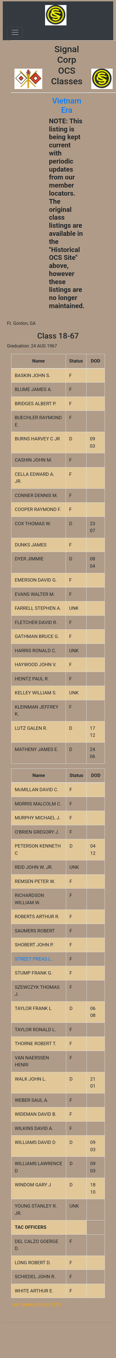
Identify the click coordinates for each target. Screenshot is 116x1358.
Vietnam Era (67, 105)
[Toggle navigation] (15, 32)
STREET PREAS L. (33, 959)
